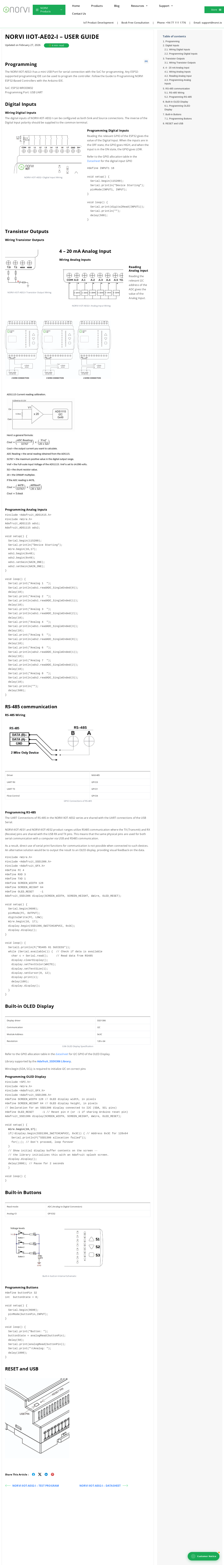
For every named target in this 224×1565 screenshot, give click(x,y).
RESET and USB (174, 123)
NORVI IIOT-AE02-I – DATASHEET (103, 1485)
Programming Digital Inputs (183, 53)
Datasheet (93, 161)
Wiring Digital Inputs (179, 49)
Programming (173, 41)
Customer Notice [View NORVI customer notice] (203, 1556)
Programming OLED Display (177, 107)
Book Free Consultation (135, 22)
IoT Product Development (98, 22)
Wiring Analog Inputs (180, 71)
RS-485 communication (178, 88)
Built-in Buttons (173, 114)
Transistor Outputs (175, 58)
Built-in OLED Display (177, 101)
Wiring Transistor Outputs (182, 62)
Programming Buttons (180, 118)
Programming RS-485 (180, 97)
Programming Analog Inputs (177, 82)
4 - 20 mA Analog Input (177, 67)
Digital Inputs (172, 45)
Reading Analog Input (180, 76)
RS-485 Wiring (176, 92)
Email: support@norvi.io (208, 22)
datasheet (62, 1054)
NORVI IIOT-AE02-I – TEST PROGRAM (32, 1485)
